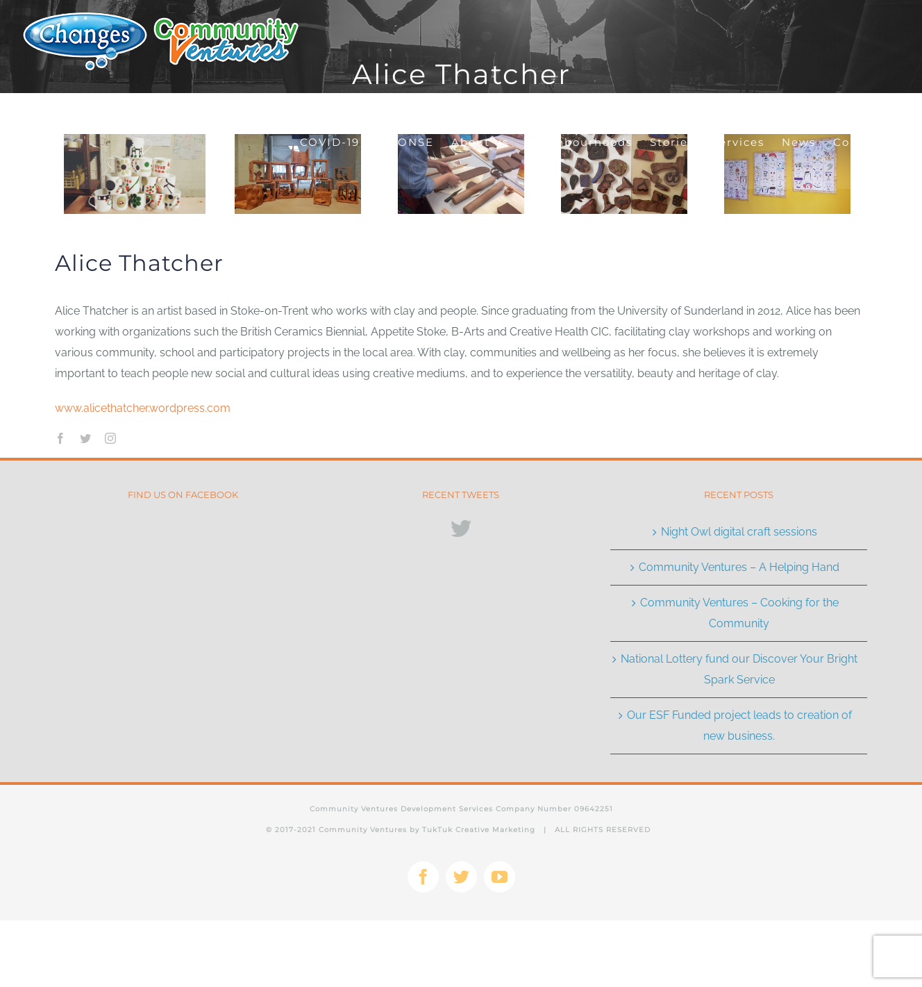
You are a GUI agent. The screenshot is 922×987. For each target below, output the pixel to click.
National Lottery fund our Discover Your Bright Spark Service (739, 669)
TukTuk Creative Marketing (477, 829)
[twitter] (85, 438)
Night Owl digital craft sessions (739, 531)
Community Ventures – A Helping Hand (739, 567)
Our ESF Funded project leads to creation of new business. (739, 725)
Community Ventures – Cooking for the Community (739, 613)
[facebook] (60, 438)
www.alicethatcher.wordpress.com (142, 408)
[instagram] (110, 438)
